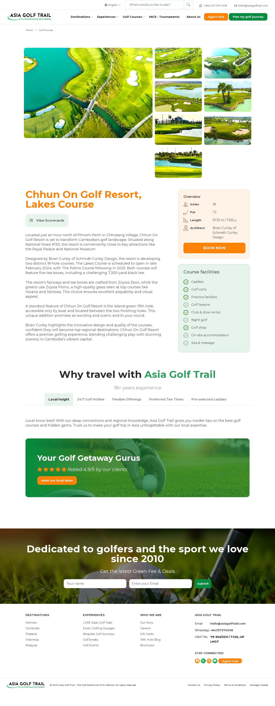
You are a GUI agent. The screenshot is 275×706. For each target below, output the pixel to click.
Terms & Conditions (235, 699)
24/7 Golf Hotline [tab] (90, 413)
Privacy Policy (212, 699)
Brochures (147, 659)
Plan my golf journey (246, 17)
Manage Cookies (259, 699)
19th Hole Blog (150, 654)
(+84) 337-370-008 (213, 5)
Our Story (146, 636)
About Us (192, 17)
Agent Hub (214, 17)
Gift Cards (146, 648)
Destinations (78, 17)
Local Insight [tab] (59, 413)
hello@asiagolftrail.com (251, 5)
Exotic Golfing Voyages (99, 642)
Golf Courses (130, 17)
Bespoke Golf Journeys (98, 648)
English (113, 4)
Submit (203, 598)
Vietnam (31, 636)
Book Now (214, 262)
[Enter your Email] (160, 597)
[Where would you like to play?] (154, 4)
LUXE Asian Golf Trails (97, 636)
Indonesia (32, 654)
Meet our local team (57, 494)
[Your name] (95, 597)
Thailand (31, 648)
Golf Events (91, 659)
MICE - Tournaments (162, 17)
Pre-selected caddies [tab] (209, 413)
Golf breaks (90, 654)
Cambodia (32, 642)
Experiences (104, 17)
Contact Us (194, 699)
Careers (145, 642)
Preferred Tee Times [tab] (166, 413)
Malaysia (31, 659)
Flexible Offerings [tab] (126, 413)
